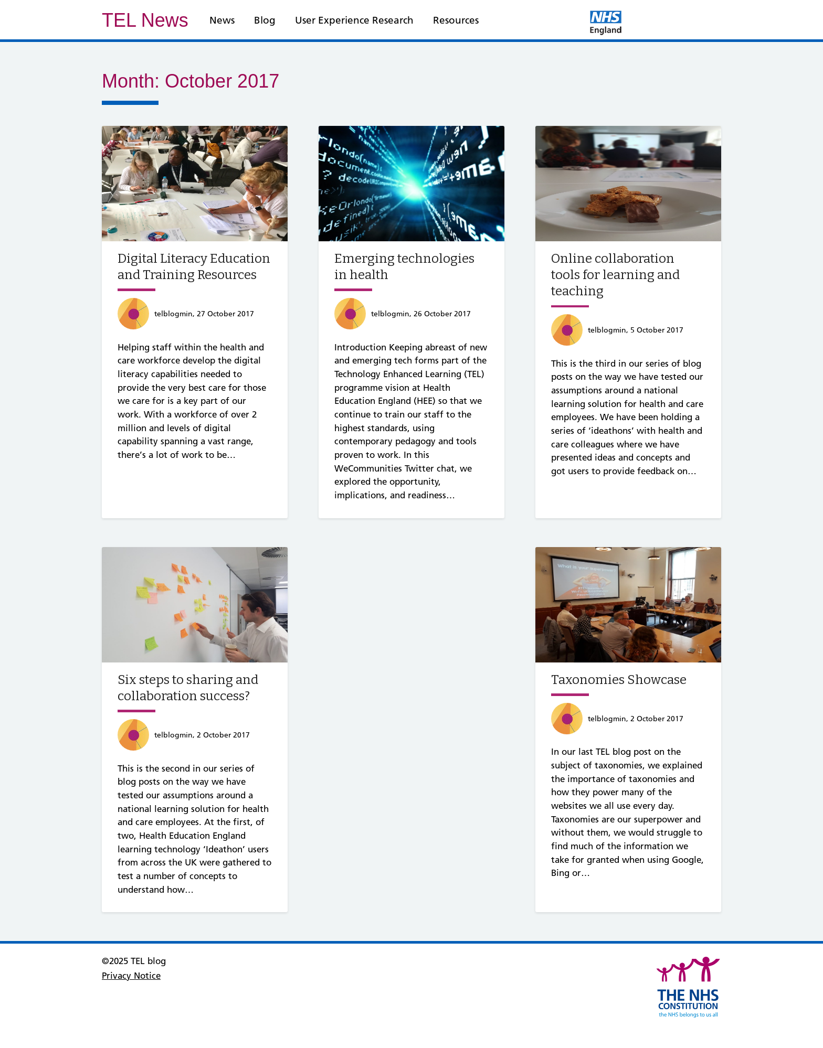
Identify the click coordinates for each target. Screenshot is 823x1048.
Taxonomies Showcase (619, 679)
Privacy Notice (131, 975)
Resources (456, 20)
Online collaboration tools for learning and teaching (615, 274)
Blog (265, 20)
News (222, 20)
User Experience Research (354, 20)
